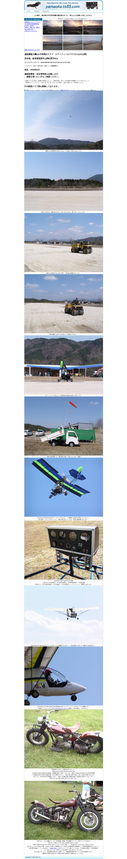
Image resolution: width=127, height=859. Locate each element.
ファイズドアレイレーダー (59, 708)
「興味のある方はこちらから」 (68, 90)
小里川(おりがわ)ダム (31, 31)
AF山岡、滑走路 (29, 25)
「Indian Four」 (53, 848)
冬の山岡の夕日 (29, 29)
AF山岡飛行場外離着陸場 (32, 24)
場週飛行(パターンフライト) (33, 22)
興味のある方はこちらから (32, 49)
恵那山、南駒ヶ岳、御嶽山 (32, 27)
